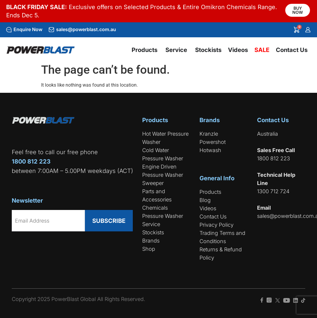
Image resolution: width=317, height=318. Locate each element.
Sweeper (153, 183)
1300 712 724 (273, 191)
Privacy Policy (216, 225)
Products (210, 192)
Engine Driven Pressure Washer (162, 171)
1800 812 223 (273, 158)
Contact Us (213, 216)
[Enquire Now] (8, 29)
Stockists (153, 232)
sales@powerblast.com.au (86, 29)
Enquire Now (28, 29)
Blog (205, 200)
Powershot (212, 142)
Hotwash (210, 150)
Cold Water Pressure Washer (162, 154)
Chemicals (155, 208)
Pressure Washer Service (162, 220)
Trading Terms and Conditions (222, 237)
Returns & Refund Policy (220, 253)
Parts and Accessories (157, 195)
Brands (151, 241)
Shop (148, 249)
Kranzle (208, 134)
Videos (207, 208)
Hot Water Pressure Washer (165, 138)
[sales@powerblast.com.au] (51, 29)
